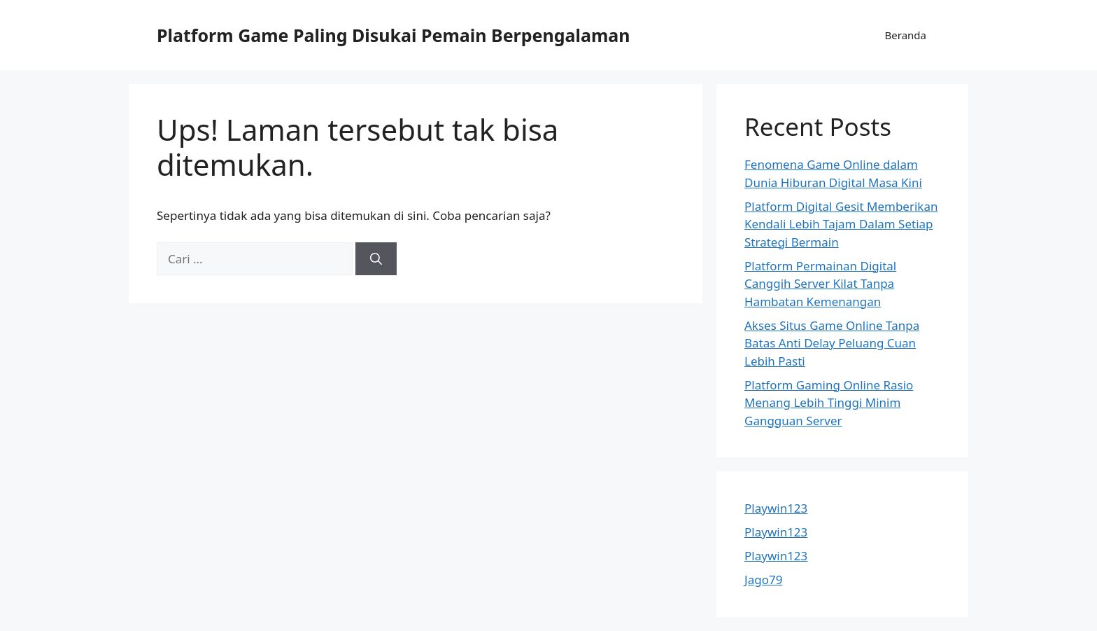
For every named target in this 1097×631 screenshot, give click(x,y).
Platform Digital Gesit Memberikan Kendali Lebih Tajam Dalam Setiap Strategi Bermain (840, 224)
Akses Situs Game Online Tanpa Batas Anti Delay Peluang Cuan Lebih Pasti (831, 343)
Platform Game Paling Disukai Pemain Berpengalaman (393, 35)
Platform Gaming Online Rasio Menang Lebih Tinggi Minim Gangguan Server (828, 403)
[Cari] (376, 259)
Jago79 (763, 579)
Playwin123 (775, 508)
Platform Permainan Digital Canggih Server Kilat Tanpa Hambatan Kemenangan (820, 284)
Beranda (905, 35)
